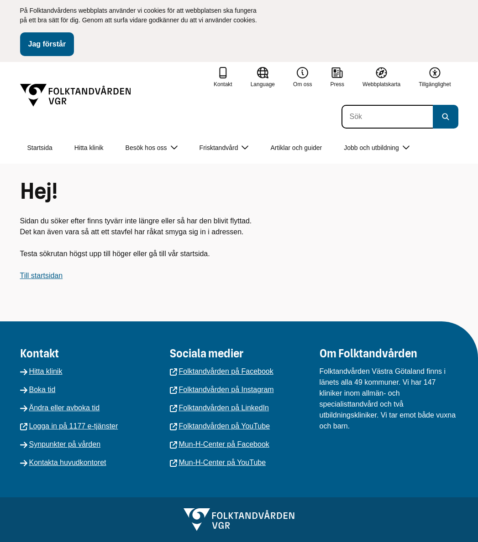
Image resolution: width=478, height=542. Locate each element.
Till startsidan (41, 275)
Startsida (40, 147)
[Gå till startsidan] (75, 95)
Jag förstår (47, 44)
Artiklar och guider (296, 147)
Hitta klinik (89, 147)
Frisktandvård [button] (224, 148)
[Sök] (387, 117)
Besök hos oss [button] (152, 148)
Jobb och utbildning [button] (377, 148)
